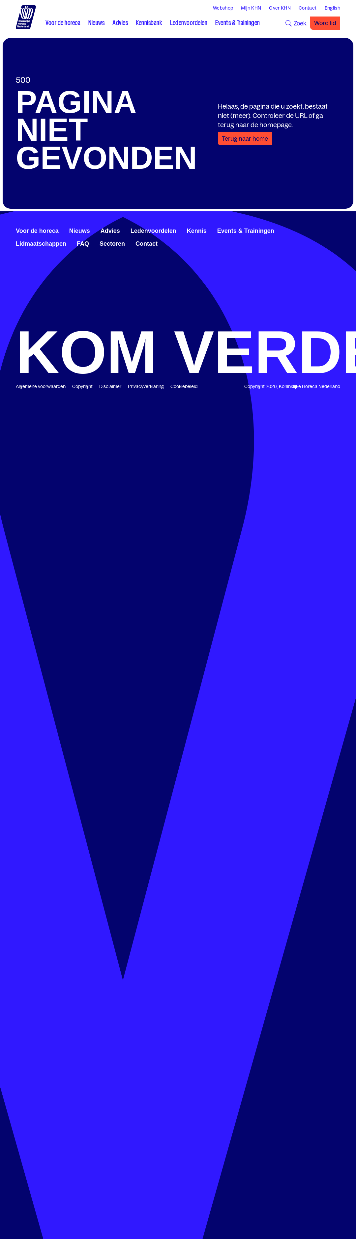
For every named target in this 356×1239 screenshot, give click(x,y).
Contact (146, 243)
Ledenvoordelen (153, 231)
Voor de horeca (37, 231)
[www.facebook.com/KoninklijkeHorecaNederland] (316, 229)
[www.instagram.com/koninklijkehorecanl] (337, 229)
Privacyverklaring (146, 386)
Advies (110, 231)
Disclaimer (110, 386)
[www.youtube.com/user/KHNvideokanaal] (332, 229)
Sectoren (112, 243)
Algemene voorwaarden (41, 386)
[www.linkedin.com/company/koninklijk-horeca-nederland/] (321, 229)
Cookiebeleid (183, 386)
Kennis (197, 231)
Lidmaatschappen (41, 243)
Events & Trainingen (245, 231)
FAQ (83, 243)
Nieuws (79, 231)
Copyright (82, 386)
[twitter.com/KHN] (327, 229)
